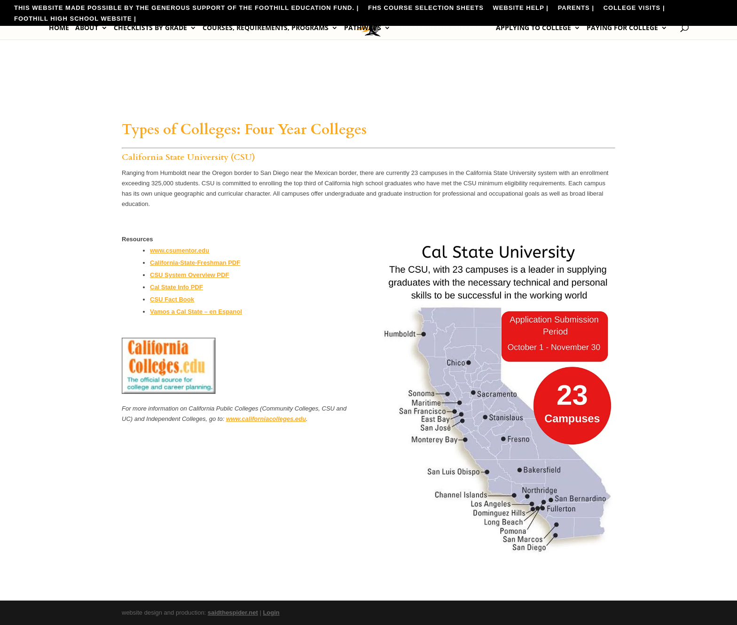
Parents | (576, 8)
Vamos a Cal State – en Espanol (196, 311)
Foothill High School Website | (75, 19)
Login (271, 612)
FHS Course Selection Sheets (426, 8)
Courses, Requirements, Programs (266, 28)
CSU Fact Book (172, 299)
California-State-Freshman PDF (195, 262)
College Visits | (634, 8)
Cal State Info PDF (176, 287)
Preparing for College (438, 28)
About (86, 28)
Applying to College (533, 28)
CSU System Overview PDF (189, 274)
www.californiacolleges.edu (266, 418)
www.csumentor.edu (179, 250)
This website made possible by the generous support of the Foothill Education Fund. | (186, 8)
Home (59, 28)
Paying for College (622, 28)
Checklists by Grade (150, 28)
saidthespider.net (233, 612)
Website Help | (521, 8)
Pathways (362, 28)
